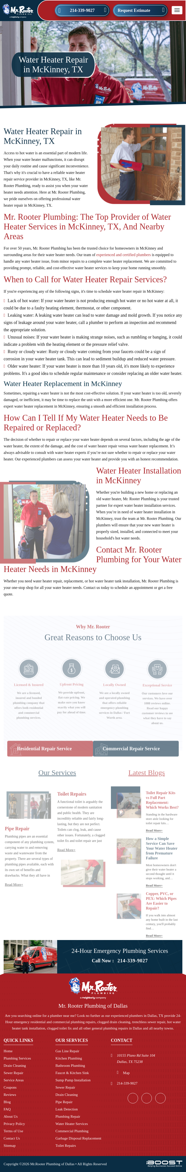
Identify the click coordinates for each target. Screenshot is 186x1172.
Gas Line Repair (67, 1051)
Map (126, 1073)
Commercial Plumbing (71, 1131)
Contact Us (12, 1138)
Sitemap (10, 1146)
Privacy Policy (14, 1124)
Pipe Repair (63, 1102)
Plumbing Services (17, 1058)
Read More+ (14, 897)
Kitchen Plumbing (68, 1058)
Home (8, 1051)
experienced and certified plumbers (123, 258)
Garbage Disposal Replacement (78, 1138)
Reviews (10, 1095)
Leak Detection (66, 1109)
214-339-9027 (82, 10)
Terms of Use (13, 1131)
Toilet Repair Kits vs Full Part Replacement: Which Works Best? (162, 812)
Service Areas (14, 1080)
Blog (7, 1102)
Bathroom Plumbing (70, 1066)
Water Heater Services (71, 1124)
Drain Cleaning (15, 1066)
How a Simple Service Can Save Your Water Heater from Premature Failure (161, 860)
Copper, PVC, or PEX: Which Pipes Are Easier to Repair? (161, 913)
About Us (11, 1116)
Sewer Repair (13, 1073)
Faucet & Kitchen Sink (72, 1073)
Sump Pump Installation (73, 1080)
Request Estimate (134, 10)
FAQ (7, 1109)
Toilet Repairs (71, 806)
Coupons (10, 1087)
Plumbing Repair (67, 1116)
